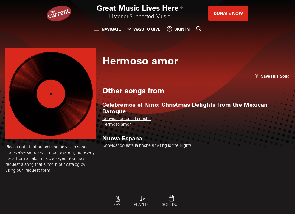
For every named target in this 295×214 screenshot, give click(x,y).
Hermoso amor (116, 125)
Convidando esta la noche (126, 119)
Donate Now (228, 13)
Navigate (107, 29)
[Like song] (272, 76)
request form (37, 171)
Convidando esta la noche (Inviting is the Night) (146, 146)
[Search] (198, 29)
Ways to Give (143, 29)
